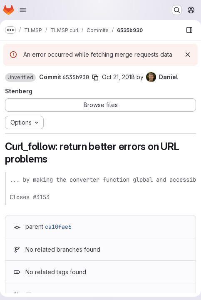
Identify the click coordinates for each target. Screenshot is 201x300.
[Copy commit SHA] (95, 77)
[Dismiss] (188, 55)
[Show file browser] (189, 30)
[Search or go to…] (177, 10)
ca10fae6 (58, 226)
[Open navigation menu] (23, 10)
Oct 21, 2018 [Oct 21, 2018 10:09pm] (118, 76)
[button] (20, 77)
